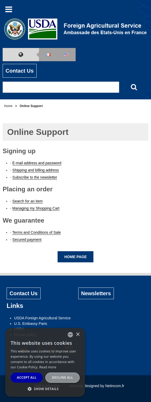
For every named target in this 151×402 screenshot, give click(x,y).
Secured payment (27, 239)
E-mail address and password (36, 163)
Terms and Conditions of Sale (36, 232)
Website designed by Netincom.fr (97, 386)
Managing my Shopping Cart (35, 208)
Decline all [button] (62, 377)
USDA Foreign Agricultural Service (42, 318)
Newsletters (96, 293)
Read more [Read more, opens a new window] (47, 367)
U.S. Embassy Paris (30, 323)
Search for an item (27, 201)
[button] (45, 388)
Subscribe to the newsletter (34, 177)
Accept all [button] (27, 377)
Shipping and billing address (35, 170)
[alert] (45, 362)
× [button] (78, 335)
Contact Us (20, 71)
